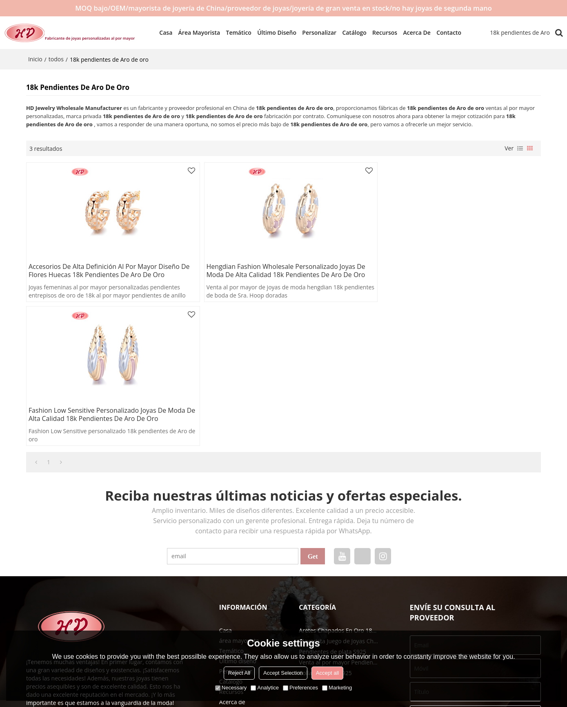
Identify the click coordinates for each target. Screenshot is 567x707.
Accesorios (509, 626)
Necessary (231, 688)
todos (56, 59)
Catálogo (351, 32)
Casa (162, 32)
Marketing (337, 688)
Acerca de (413, 32)
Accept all (327, 673)
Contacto (445, 32)
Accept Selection (283, 673)
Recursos (381, 32)
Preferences (300, 688)
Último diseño (273, 32)
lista (520, 148)
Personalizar (316, 32)
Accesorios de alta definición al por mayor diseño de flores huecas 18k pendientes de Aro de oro (110, 271)
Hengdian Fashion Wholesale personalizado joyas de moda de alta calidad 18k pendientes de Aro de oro (281, 271)
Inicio (35, 59)
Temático (235, 32)
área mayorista (196, 32)
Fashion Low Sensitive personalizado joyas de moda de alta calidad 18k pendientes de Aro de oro (453, 271)
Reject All (239, 673)
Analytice (265, 688)
